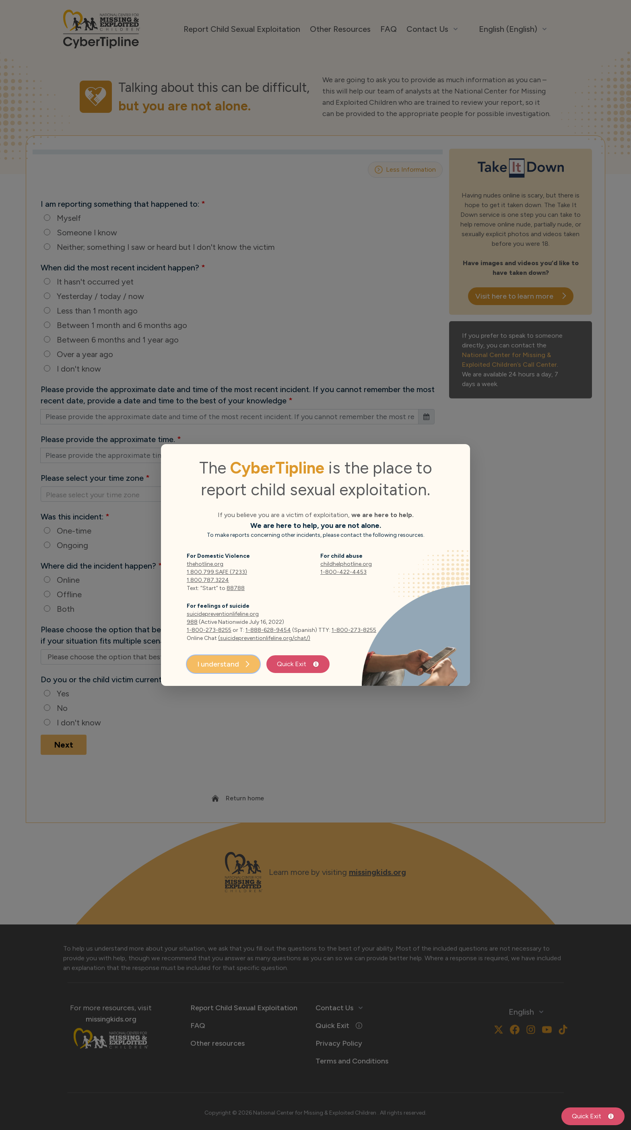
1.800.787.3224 (208, 580)
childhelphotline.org (346, 564)
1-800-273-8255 (209, 630)
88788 (236, 588)
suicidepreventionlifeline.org (223, 614)
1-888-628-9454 (268, 630)
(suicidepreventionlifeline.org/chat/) (264, 638)
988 (192, 622)
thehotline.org (205, 564)
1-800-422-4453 (343, 572)
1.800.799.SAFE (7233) (217, 572)
